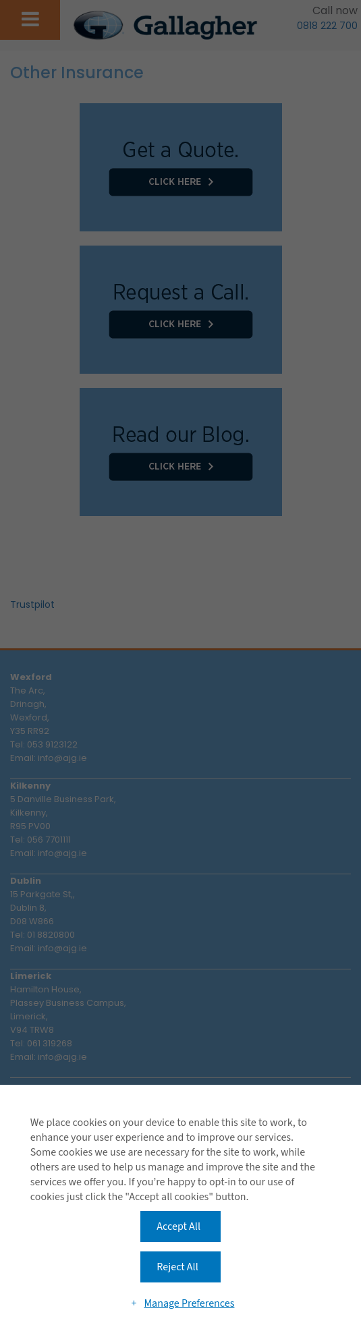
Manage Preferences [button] (189, 1303)
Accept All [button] (178, 1226)
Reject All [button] (177, 1267)
